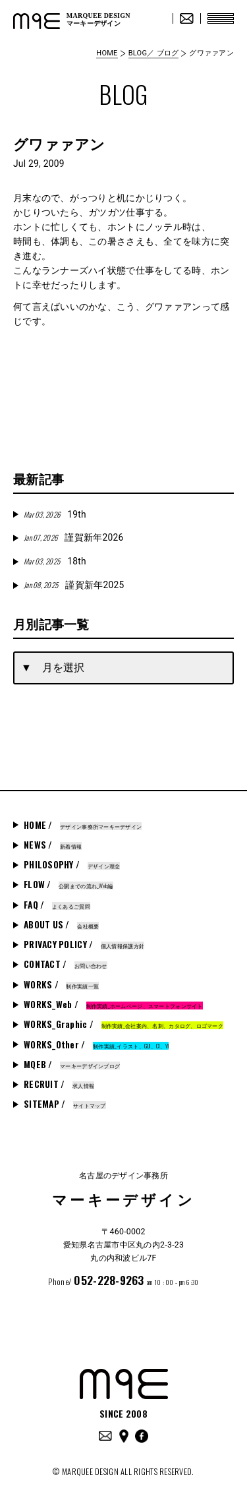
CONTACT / (65, 964)
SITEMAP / (65, 1103)
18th (55, 561)
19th (55, 514)
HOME (106, 53)
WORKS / (61, 984)
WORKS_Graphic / (123, 1024)
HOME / (83, 824)
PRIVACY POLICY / (84, 944)
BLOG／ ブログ (153, 53)
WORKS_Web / (113, 1004)
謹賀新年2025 (74, 585)
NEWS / (53, 844)
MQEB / (72, 1064)
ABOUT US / (61, 924)
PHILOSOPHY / (72, 864)
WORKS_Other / (96, 1044)
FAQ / (57, 904)
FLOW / (68, 884)
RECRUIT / (59, 1084)
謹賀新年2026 (73, 537)
